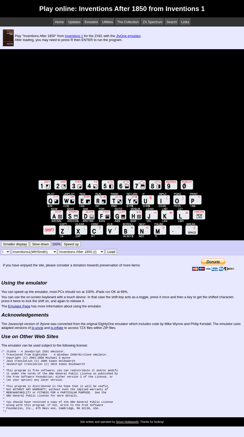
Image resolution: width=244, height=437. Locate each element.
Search (172, 22)
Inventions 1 (74, 36)
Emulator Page (19, 306)
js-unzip (37, 328)
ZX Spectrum (152, 22)
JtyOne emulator (128, 36)
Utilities (107, 22)
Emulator (91, 22)
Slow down (40, 244)
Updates (74, 22)
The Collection (128, 22)
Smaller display (15, 244)
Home (59, 22)
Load (111, 252)
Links (185, 22)
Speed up (71, 244)
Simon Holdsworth (127, 432)
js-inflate (57, 328)
